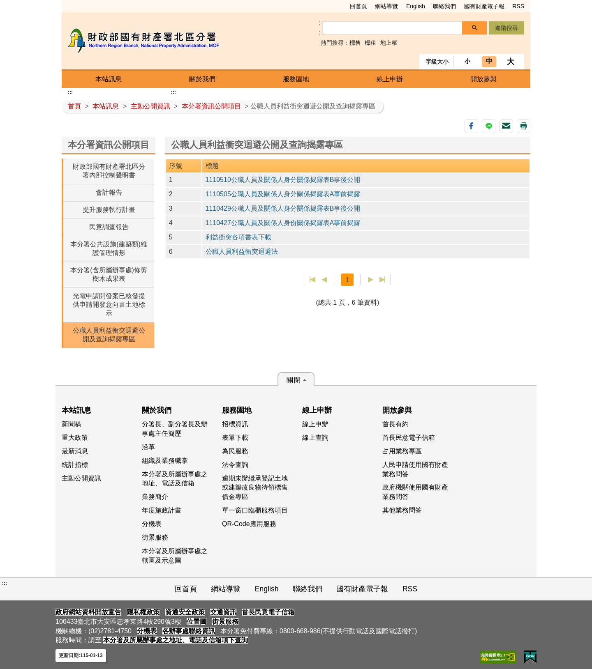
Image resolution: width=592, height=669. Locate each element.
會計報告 (109, 192)
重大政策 (75, 437)
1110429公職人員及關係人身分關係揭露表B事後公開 (283, 208)
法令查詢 (235, 464)
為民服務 (235, 451)
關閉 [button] (294, 380)
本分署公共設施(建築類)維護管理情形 (108, 248)
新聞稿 (71, 424)
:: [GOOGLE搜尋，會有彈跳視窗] (319, 27)
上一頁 (324, 280)
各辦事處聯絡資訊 (188, 631)
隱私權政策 (143, 612)
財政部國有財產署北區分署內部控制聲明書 (109, 171)
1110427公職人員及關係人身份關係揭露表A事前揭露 (283, 222)
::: (66, 6)
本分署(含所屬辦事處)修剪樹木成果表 (108, 274)
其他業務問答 (402, 510)
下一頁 (370, 280)
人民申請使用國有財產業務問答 (415, 469)
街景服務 (155, 537)
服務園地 (296, 79)
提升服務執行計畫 (109, 209)
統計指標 (75, 464)
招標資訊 (235, 424)
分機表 (152, 523)
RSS (518, 6)
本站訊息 (108, 79)
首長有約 (395, 424)
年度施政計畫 (161, 510)
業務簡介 (155, 496)
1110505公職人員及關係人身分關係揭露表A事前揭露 (283, 194)
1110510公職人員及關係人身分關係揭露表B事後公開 (283, 179)
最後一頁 (382, 280)
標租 (370, 42)
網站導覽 (386, 6)
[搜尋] (392, 28)
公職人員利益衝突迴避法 (242, 251)
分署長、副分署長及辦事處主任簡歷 (175, 429)
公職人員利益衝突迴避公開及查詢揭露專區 (109, 335)
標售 (355, 42)
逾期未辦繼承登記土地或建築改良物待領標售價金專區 (255, 488)
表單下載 (235, 437)
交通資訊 (223, 612)
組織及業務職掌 (165, 460)
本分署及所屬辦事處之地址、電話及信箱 (175, 479)
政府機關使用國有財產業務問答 (415, 492)
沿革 (148, 447)
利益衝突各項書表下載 (238, 237)
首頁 (74, 106)
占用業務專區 (402, 451)
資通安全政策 (185, 612)
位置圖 (196, 621)
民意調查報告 (109, 226)
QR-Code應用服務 (249, 523)
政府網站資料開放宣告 (88, 612)
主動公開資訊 (150, 106)
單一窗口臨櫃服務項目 (255, 510)
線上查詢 (315, 437)
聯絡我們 (444, 6)
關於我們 (202, 79)
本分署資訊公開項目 (211, 106)
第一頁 (312, 280)
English (415, 6)
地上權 (389, 42)
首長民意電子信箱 (408, 437)
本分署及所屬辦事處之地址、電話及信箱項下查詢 (175, 640)
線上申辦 (390, 79)
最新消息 (75, 451)
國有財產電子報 (484, 6)
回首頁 (358, 6)
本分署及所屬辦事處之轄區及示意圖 (175, 555)
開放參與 (483, 79)
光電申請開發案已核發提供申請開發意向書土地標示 (109, 304)
